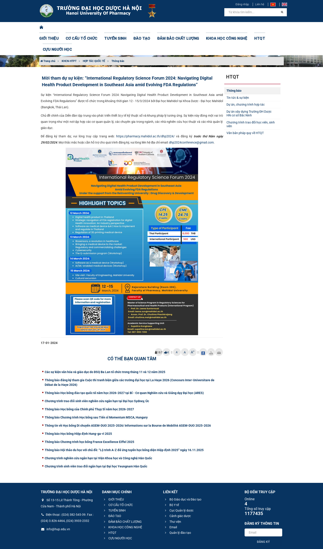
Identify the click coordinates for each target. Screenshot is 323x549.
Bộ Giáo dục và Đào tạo (182, 477)
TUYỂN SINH (113, 28)
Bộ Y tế (171, 483)
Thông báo (117, 39)
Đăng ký (263, 519)
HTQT (240, 28)
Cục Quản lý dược (178, 488)
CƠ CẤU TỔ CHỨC (83, 28)
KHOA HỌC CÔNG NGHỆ (211, 28)
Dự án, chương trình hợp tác (245, 82)
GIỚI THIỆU (54, 28)
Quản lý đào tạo (177, 510)
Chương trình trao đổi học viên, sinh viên (250, 102)
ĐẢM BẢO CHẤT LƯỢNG (168, 28)
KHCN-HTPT (69, 39)
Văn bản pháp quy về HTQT (245, 111)
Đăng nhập (242, 4)
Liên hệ (259, 4)
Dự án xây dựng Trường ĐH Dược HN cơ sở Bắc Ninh (248, 91)
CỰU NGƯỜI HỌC (265, 28)
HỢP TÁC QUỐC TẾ (94, 39)
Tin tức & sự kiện (237, 75)
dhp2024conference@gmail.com (191, 120)
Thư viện (172, 499)
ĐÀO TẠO (137, 28)
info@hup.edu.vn (55, 507)
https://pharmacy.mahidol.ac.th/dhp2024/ (145, 114)
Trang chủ (47, 39)
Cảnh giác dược (177, 494)
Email (170, 505)
